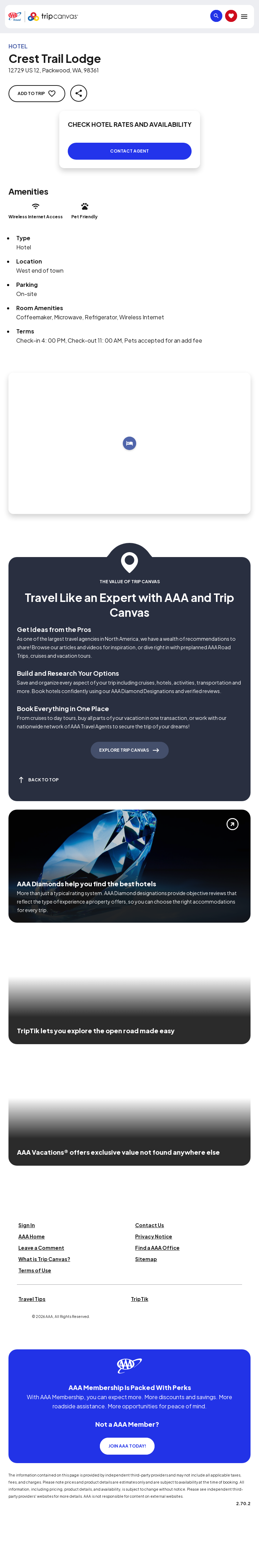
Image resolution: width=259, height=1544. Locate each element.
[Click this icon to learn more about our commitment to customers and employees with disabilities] (19, 1340)
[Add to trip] (129, 443)
